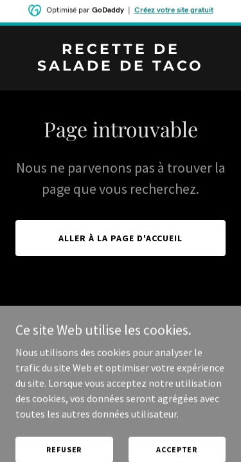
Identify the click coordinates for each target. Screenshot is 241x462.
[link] (120, 66)
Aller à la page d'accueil (120, 238)
